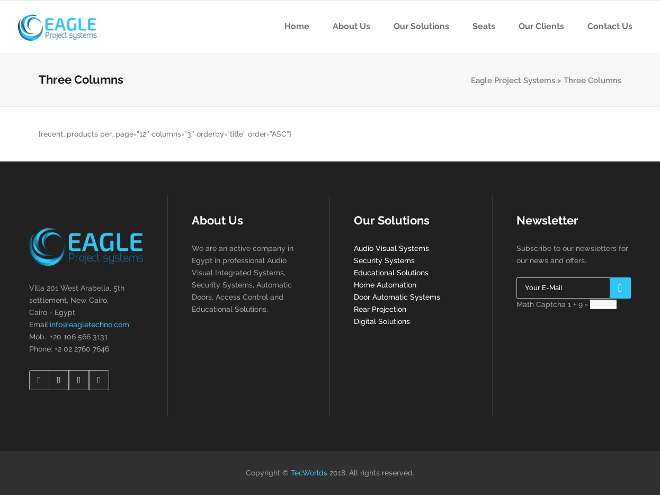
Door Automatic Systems (397, 297)
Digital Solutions (382, 321)
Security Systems (384, 260)
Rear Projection (380, 309)
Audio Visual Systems (391, 248)
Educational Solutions (391, 272)
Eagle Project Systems (513, 80)
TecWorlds (309, 473)
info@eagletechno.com (89, 324)
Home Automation (385, 285)
